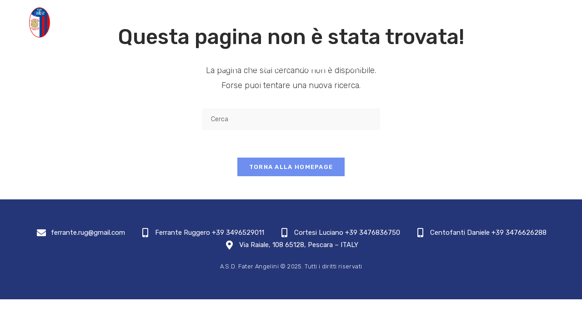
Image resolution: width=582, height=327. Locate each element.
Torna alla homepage (291, 167)
